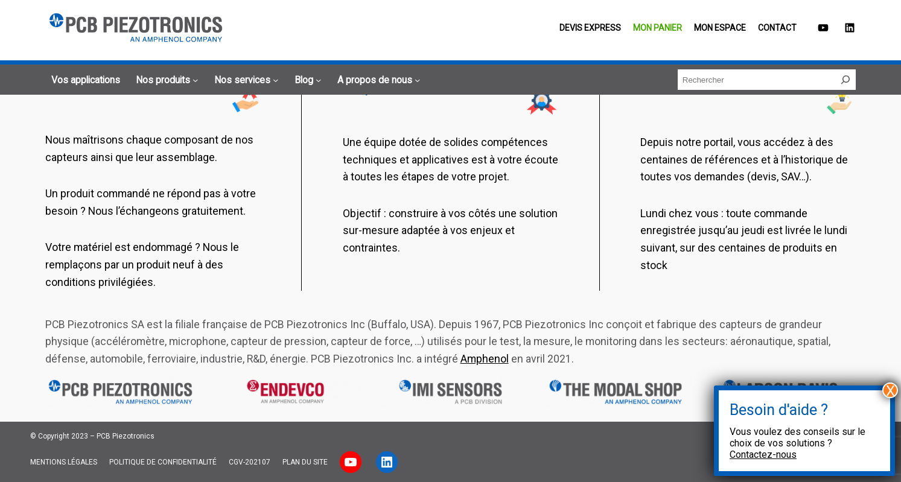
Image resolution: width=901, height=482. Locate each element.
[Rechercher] (845, 79)
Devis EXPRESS (590, 28)
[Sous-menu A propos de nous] (377, 80)
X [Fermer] (890, 390)
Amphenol (484, 358)
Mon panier (657, 28)
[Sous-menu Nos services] (244, 80)
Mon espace (720, 28)
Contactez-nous (763, 454)
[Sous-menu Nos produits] (165, 80)
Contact (777, 28)
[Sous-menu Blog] (306, 80)
